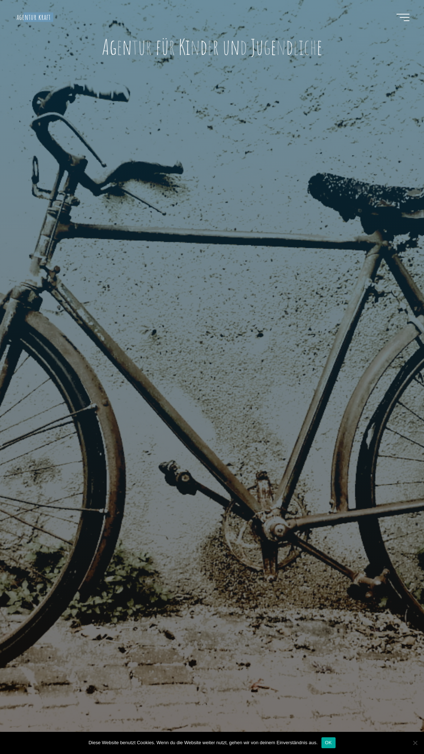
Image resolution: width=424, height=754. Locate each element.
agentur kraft (34, 17)
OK (328, 742)
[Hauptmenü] (403, 17)
